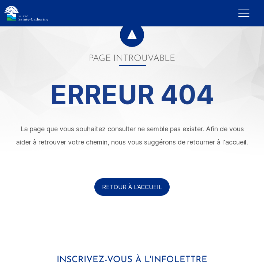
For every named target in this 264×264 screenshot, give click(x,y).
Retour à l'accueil (132, 187)
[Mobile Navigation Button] (244, 13)
